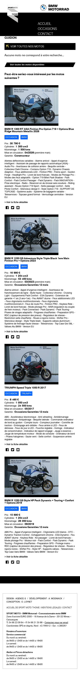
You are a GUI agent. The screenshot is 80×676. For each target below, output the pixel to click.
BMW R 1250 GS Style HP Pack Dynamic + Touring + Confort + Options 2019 (39, 501)
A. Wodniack (55, 598)
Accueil (44, 23)
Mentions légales (51, 607)
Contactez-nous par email (56, 622)
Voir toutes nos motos (27, 46)
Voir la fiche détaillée (17, 202)
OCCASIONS (47, 28)
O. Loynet (26, 602)
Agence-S (20, 598)
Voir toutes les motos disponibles (27, 64)
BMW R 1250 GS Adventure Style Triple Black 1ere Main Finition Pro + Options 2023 (36, 259)
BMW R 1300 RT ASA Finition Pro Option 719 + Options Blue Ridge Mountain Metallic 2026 (39, 130)
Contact (45, 33)
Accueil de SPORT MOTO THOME (23, 607)
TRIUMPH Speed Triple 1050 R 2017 (25, 387)
